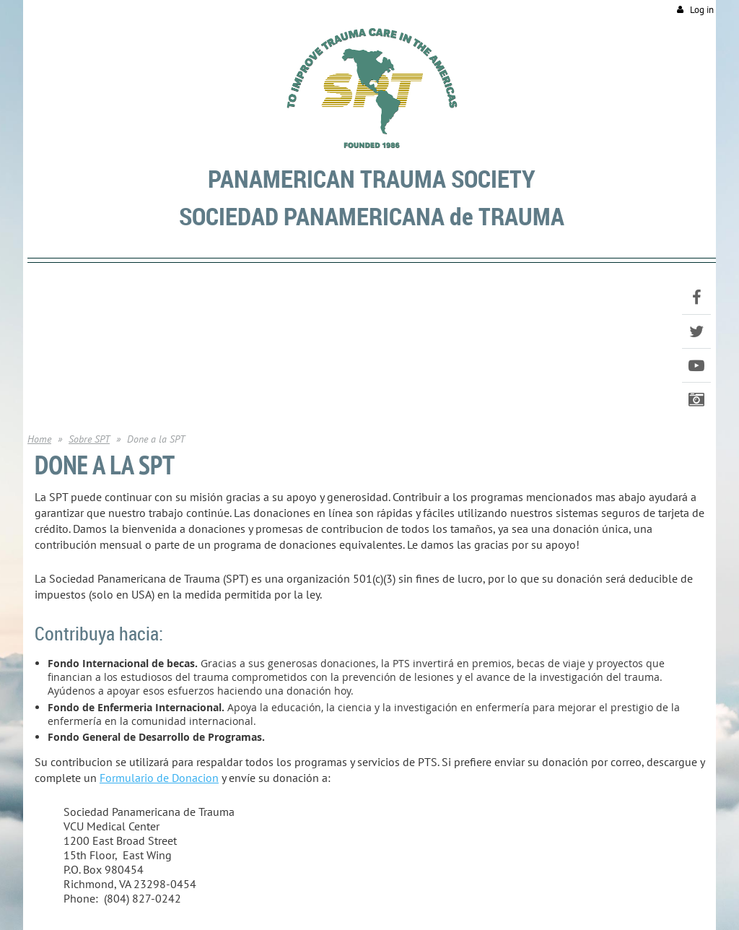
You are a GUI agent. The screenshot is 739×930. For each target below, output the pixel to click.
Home (39, 439)
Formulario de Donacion (159, 777)
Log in (702, 10)
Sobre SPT (89, 439)
